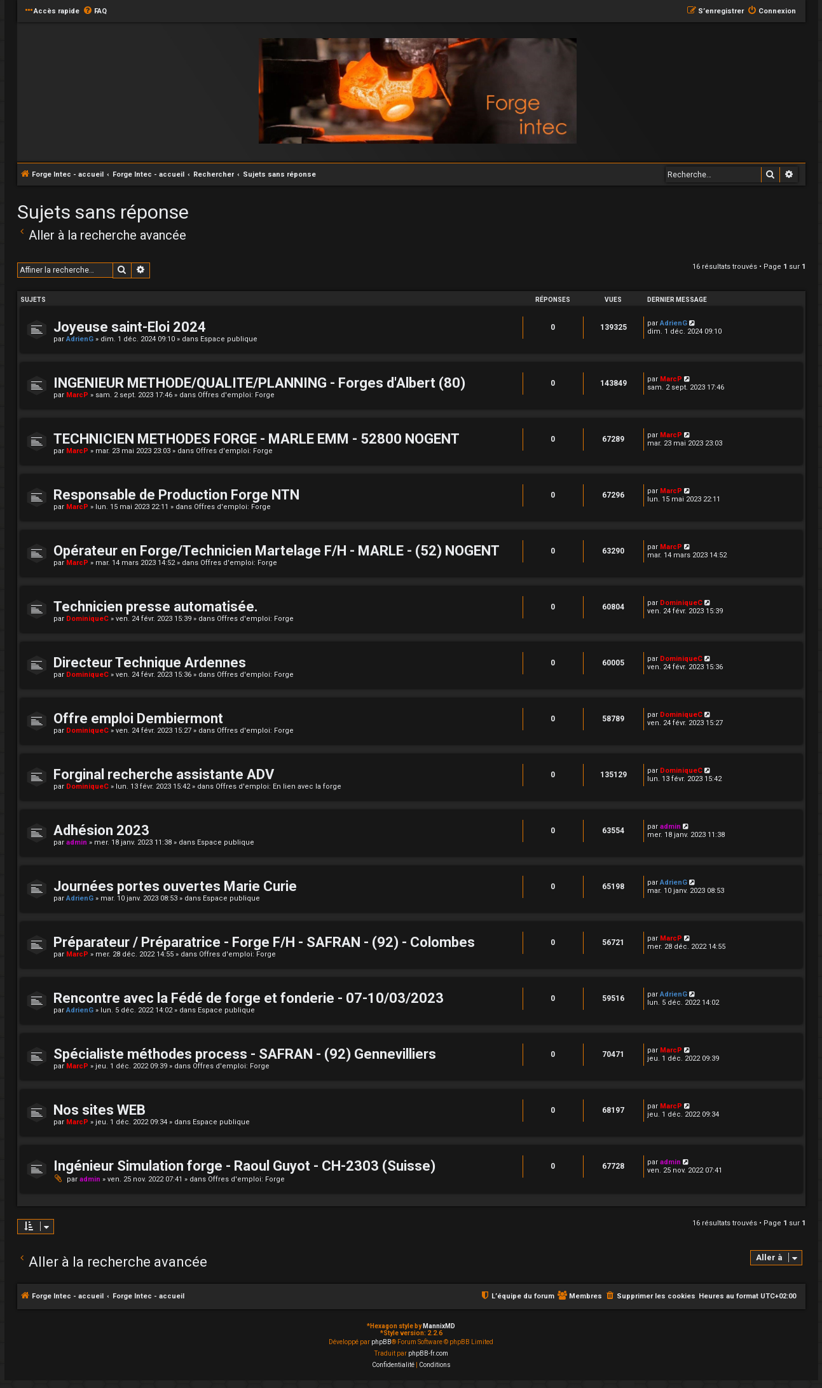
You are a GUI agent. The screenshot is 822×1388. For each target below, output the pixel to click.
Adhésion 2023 (101, 830)
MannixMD (439, 1326)
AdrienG (79, 339)
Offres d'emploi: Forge (236, 395)
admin (76, 842)
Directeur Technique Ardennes (149, 662)
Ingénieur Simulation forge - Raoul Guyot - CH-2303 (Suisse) (244, 1166)
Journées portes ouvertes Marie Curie (175, 886)
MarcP (77, 395)
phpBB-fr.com (428, 1353)
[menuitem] (95, 11)
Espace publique (228, 339)
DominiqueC (87, 619)
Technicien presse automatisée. (155, 607)
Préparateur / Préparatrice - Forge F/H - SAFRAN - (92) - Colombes (264, 942)
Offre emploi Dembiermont (138, 718)
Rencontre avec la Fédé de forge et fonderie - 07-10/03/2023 (248, 998)
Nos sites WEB (99, 1110)
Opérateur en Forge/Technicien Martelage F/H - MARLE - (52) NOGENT (276, 551)
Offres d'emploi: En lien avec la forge (278, 786)
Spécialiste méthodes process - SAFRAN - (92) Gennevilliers (244, 1054)
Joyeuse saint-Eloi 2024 (129, 327)
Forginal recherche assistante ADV (163, 774)
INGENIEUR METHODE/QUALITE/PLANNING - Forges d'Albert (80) (259, 383)
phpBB (381, 1341)
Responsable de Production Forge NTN (176, 495)
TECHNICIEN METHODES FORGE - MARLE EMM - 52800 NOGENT (256, 439)
